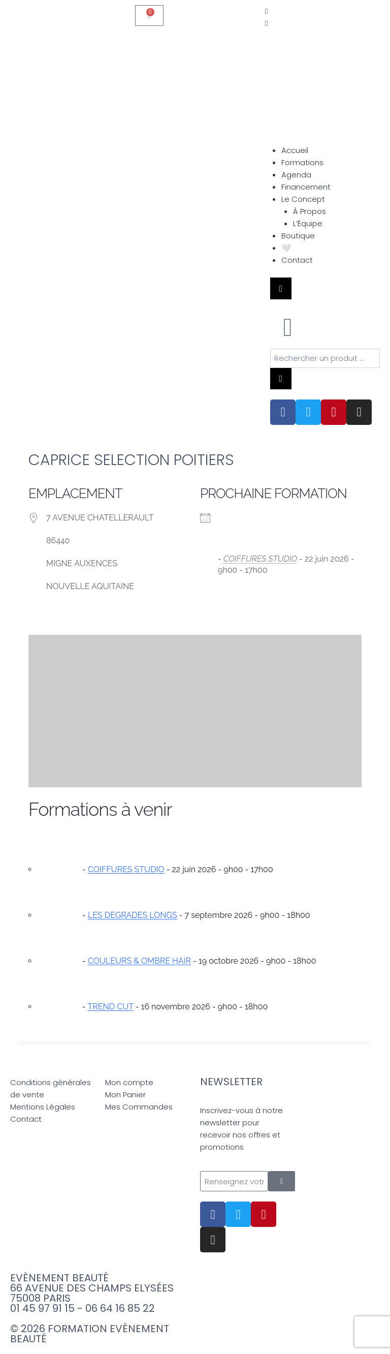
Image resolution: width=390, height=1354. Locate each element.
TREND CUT (110, 1007)
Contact (297, 260)
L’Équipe (307, 223)
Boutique (298, 235)
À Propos (309, 211)
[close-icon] (266, 23)
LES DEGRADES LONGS (132, 916)
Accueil (294, 150)
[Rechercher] (281, 379)
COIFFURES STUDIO (260, 560)
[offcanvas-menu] (266, 11)
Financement (306, 186)
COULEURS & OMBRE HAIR (139, 962)
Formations (302, 162)
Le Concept (303, 199)
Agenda (296, 174)
